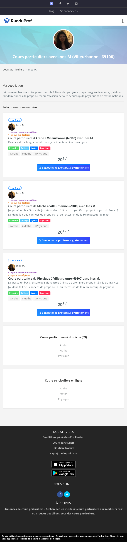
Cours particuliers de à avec (52, 206)
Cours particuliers (13, 69)
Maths (63, 350)
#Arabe (14, 153)
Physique (63, 356)
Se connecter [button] (69, 11)
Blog (51, 11)
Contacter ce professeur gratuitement (64, 168)
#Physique (41, 153)
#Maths (26, 153)
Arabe (63, 345)
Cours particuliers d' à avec (51, 138)
